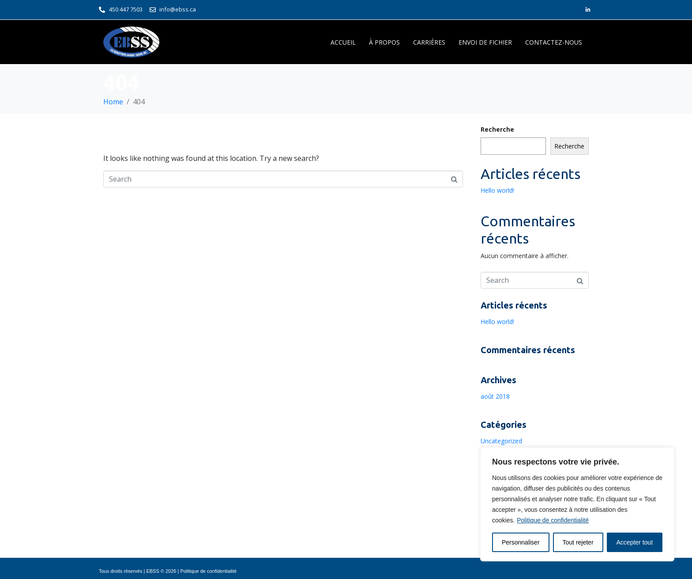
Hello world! (497, 190)
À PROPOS (384, 42)
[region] (577, 504)
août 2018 (495, 396)
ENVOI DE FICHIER (485, 42)
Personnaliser (521, 542)
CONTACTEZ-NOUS (553, 42)
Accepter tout (635, 542)
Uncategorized (501, 441)
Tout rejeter (578, 542)
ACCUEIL (343, 42)
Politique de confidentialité (553, 520)
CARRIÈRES (429, 42)
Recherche (497, 129)
